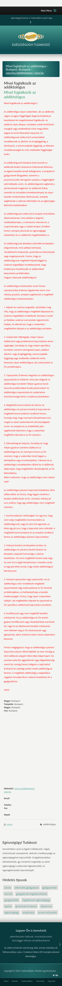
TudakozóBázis (27, 981)
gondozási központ (26, 906)
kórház (8, 893)
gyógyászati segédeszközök (31, 893)
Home (6, 981)
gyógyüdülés (11, 900)
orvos (10, 824)
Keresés (15, 981)
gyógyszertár (49, 887)
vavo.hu (39, 73)
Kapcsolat (51, 981)
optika (8, 906)
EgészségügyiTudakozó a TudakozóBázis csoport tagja (31, 18)
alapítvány (28, 912)
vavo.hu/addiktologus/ (20, 73)
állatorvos (46, 906)
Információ (40, 981)
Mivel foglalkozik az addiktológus (20, 85)
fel (56, 975)
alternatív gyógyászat (27, 887)
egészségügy (11, 912)
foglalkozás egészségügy (36, 900)
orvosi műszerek (47, 912)
